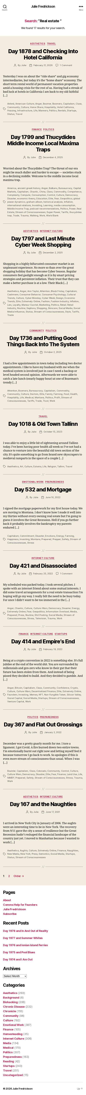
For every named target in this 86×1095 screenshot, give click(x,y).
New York (25, 853)
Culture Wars (40, 608)
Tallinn (60, 466)
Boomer (47, 103)
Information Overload (57, 611)
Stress (30, 542)
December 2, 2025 (53, 252)
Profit (57, 397)
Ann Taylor (33, 291)
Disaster (11, 198)
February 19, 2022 (52, 649)
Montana (39, 397)
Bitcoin (18, 687)
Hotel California (65, 107)
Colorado (41, 770)
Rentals (62, 110)
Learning (48, 205)
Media (73, 611)
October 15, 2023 (53, 431)
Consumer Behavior (30, 294)
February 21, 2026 (43, 65)
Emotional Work (33, 482)
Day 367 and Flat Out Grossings (43, 724)
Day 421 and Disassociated (43, 565)
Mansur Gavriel (30, 304)
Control (51, 195)
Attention (45, 291)
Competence (74, 191)
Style (68, 311)
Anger (38, 103)
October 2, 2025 (52, 352)
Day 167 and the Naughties (43, 804)
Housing (11, 110)
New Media (13, 853)
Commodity (60, 191)
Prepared (46, 539)
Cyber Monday (33, 298)
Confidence (63, 687)
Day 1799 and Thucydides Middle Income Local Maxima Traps (43, 143)
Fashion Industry (60, 301)
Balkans (53, 188)
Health (73, 394)
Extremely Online (31, 301)
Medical (29, 397)
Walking (34, 215)
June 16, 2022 (52, 497)
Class (79, 103)
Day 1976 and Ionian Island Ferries (25, 945)
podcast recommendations (44, 208)
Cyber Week (48, 298)
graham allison (34, 201)
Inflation (68, 201)
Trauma (24, 215)
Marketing (44, 304)
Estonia (37, 466)
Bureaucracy (65, 188)
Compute (25, 195)
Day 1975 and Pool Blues (19, 952)
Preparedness (54, 482)
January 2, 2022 (52, 732)
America (11, 188)
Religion (52, 466)
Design (59, 298)
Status (10, 114)
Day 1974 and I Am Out (17, 959)
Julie (23, 65)
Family (48, 394)
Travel (51, 43)
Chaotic (34, 191)
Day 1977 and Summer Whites (23, 938)
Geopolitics (66, 198)
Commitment (27, 535)
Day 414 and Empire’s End (43, 641)
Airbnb (10, 103)
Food (66, 394)
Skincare (52, 308)
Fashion (45, 301)
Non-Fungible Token (55, 694)
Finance (37, 129)
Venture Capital (15, 701)
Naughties (72, 850)
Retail (63, 304)
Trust (46, 400)
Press (21, 615)
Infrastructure (24, 110)
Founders (12, 694)
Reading (8, 1061)
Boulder (11, 770)
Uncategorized (13, 1075)
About (7, 900)
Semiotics (44, 853)
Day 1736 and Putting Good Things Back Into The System (43, 341)
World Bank (52, 215)
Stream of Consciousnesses (30, 212)
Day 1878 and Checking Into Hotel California (43, 54)
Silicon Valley (74, 694)
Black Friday (57, 291)
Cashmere (12, 294)
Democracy (71, 195)
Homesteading (13, 1034)
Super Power (53, 212)
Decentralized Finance (44, 691)
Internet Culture (51, 231)
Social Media (65, 308)
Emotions (50, 535)
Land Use (72, 774)
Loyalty (17, 304)
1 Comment (66, 65)
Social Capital (14, 698)
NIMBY (10, 777)
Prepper (57, 539)
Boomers (57, 103)
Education (41, 198)
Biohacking (10, 1002)
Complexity (13, 195)
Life (35, 110)
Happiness (13, 539)
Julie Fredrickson (43, 6)
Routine (21, 308)
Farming (58, 394)
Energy (60, 535)
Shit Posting (41, 615)
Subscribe (9, 913)
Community (13, 107)
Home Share (36, 107)
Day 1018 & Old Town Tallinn (43, 423)
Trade (16, 215)
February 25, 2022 (43, 573)
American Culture (24, 103)
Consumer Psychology (54, 294)
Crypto (74, 687)
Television (40, 618)
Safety (65, 539)
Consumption (39, 195)
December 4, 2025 (53, 157)
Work (42, 215)
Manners (43, 110)
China (42, 191)
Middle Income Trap (18, 208)
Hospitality (50, 107)
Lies (9, 304)
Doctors (34, 394)
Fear (56, 198)
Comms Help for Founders (20, 904)
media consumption (64, 205)
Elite (50, 198)
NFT (41, 694)
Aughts (24, 850)
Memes (34, 694)
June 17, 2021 (53, 811)
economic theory (26, 198)
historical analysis (53, 201)
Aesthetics (37, 43)
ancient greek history (29, 188)
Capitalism (68, 103)
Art (21, 466)
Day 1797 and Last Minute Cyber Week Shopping (43, 241)
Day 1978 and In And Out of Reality (25, 930)
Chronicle (9, 1011)
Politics (53, 110)
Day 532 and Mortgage (42, 489)
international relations (19, 205)
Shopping (42, 308)
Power (72, 208)
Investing (37, 205)
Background (11, 997)
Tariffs (64, 212)
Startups (71, 110)
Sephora (30, 308)
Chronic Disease (14, 1006)
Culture (25, 107)
